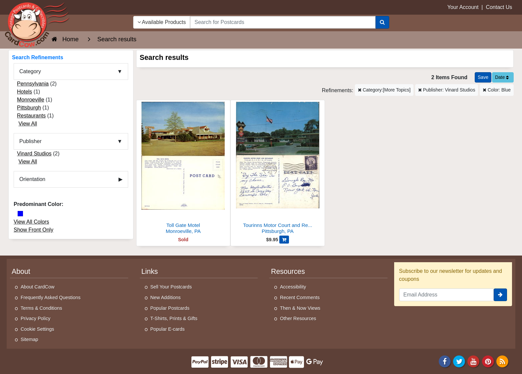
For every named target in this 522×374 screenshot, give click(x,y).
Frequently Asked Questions (51, 297)
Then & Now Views (300, 308)
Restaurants (31, 115)
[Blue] (20, 213)
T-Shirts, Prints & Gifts (174, 318)
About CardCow (38, 286)
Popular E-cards (167, 329)
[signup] (500, 294)
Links (149, 272)
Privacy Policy (36, 318)
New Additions (165, 297)
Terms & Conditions (41, 308)
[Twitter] (459, 361)
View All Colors (31, 222)
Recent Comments (300, 297)
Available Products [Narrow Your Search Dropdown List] (161, 22)
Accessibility (293, 286)
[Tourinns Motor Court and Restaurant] (278, 169)
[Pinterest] (488, 361)
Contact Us (499, 7)
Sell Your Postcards (171, 286)
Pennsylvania (33, 84)
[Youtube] (474, 361)
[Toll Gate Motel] (183, 169)
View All (27, 123)
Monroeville (30, 99)
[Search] (382, 22)
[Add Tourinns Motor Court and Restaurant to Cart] (284, 240)
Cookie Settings (37, 329)
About (21, 272)
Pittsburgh (29, 107)
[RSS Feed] (502, 361)
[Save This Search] (483, 77)
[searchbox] (283, 22)
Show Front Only (33, 230)
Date (502, 77)
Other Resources (298, 318)
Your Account (463, 7)
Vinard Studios (34, 153)
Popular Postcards (170, 308)
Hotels (24, 91)
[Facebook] (445, 361)
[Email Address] (446, 294)
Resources (288, 272)
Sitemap (29, 339)
